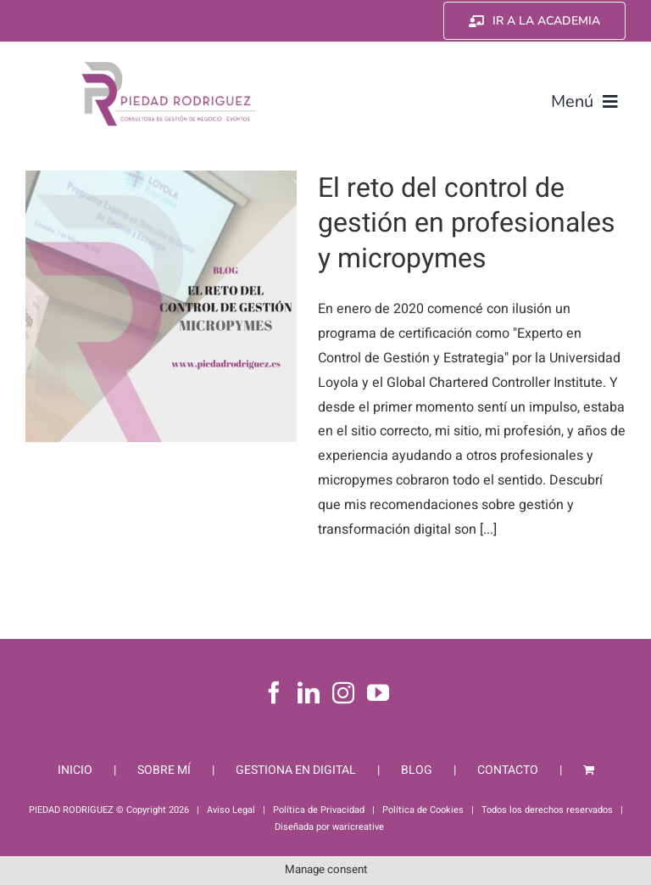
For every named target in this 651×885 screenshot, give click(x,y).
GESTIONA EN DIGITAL (296, 770)
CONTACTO (507, 770)
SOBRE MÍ (164, 770)
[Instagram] (343, 692)
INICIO (75, 770)
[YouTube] (378, 692)
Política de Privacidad (318, 810)
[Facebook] (274, 692)
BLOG (416, 770)
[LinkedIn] (309, 692)
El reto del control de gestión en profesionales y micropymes (466, 223)
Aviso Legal (231, 810)
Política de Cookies (423, 810)
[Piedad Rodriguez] (169, 65)
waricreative (358, 827)
